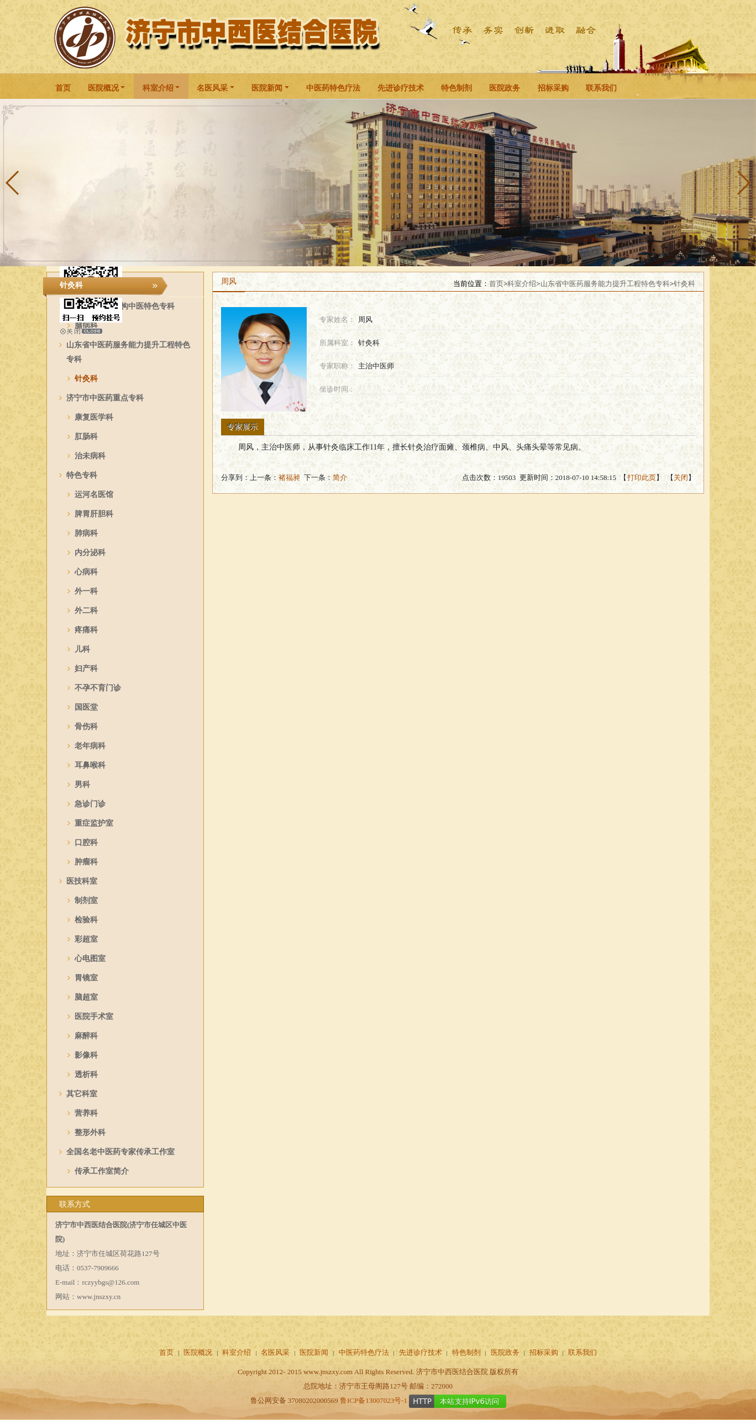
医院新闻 (266, 88)
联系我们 (601, 88)
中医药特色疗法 (333, 88)
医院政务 (504, 88)
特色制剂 (456, 88)
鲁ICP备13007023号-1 (373, 1400)
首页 (63, 88)
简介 (340, 477)
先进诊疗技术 (400, 88)
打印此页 (641, 477)
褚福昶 (289, 477)
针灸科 (684, 283)
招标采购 (553, 88)
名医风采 (212, 88)
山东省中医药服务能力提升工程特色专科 (605, 283)
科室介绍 (158, 88)
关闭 (681, 477)
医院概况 (103, 88)
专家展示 (242, 427)
